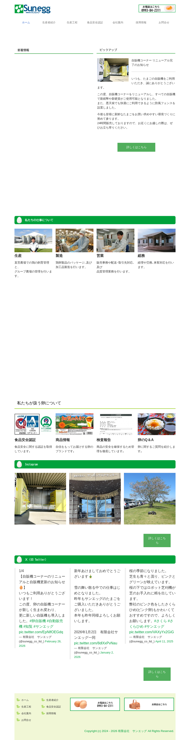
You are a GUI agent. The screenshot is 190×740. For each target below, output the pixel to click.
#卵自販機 (38, 621)
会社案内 (118, 22)
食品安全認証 (95, 22)
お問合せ (164, 22)
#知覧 (27, 626)
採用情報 (141, 22)
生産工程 (72, 22)
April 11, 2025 (164, 641)
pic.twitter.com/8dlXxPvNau (95, 643)
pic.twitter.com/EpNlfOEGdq (41, 632)
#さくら (160, 621)
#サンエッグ (43, 626)
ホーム (26, 22)
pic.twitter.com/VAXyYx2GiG (151, 632)
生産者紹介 (49, 22)
